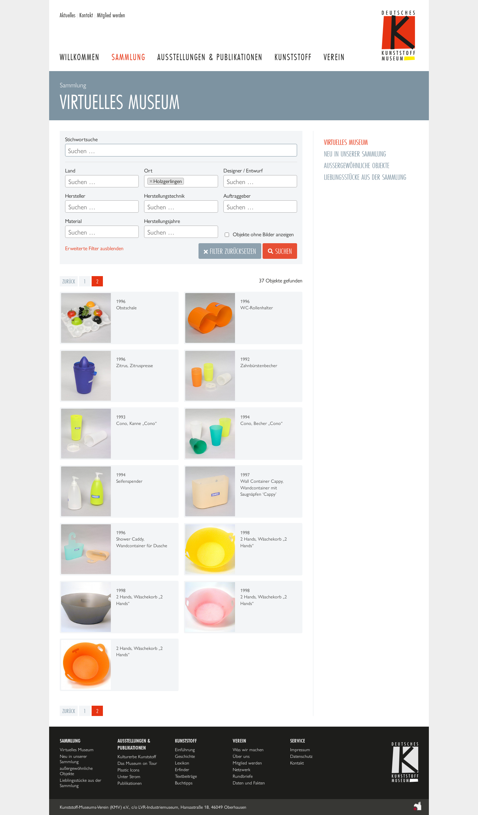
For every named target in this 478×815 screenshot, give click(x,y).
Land (70, 170)
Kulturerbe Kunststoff (137, 756)
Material (73, 221)
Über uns (241, 756)
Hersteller (75, 196)
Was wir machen (248, 749)
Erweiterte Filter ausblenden (94, 248)
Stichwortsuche (81, 139)
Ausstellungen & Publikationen (210, 57)
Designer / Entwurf (243, 170)
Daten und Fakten (249, 782)
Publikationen (130, 783)
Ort (148, 170)
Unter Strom (129, 776)
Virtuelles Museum (346, 142)
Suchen (280, 251)
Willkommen (80, 57)
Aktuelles (67, 15)
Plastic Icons (128, 769)
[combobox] (102, 181)
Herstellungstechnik (164, 196)
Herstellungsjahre (162, 221)
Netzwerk (241, 769)
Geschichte (185, 756)
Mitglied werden (111, 15)
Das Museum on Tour (137, 763)
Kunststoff (293, 57)
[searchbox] (101, 182)
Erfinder (182, 769)
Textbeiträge (186, 776)
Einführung (185, 749)
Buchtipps (184, 782)
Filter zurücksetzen (230, 251)
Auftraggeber (237, 196)
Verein (334, 57)
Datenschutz (301, 756)
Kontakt (86, 15)
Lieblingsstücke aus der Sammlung (365, 177)
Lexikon (182, 762)
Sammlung (128, 57)
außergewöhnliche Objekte (356, 165)
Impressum (300, 749)
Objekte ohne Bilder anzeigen (263, 234)
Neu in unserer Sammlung (355, 154)
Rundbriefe (243, 776)
